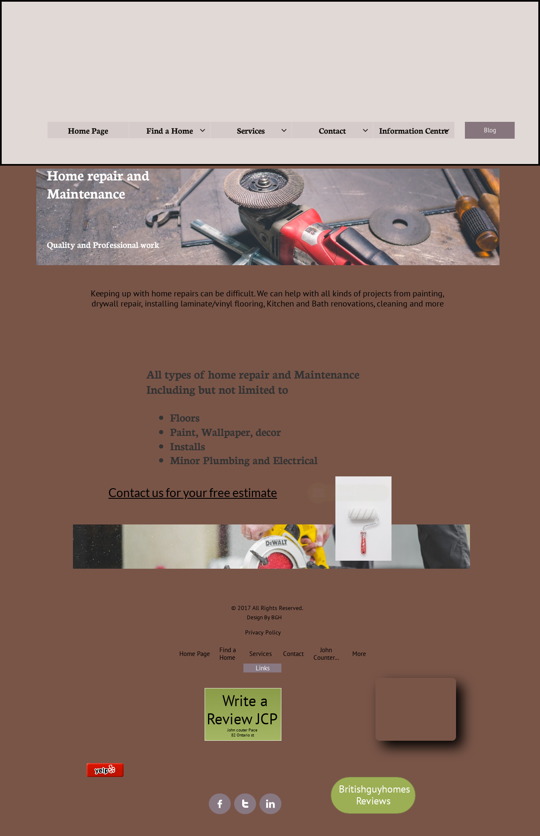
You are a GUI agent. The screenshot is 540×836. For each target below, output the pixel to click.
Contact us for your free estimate (192, 492)
